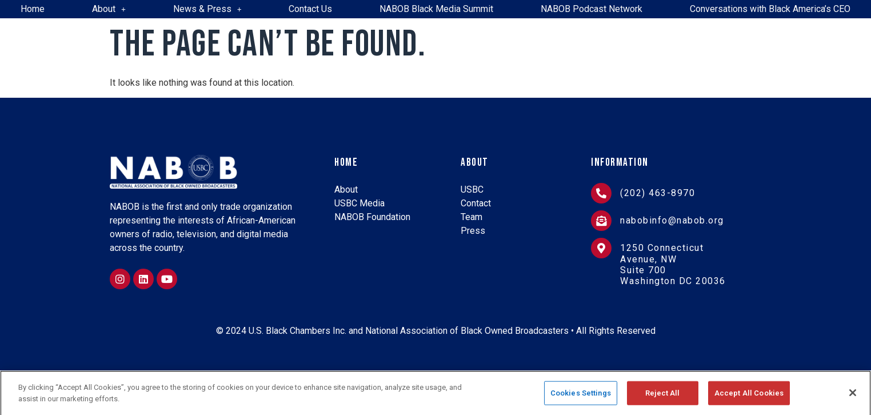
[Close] (852, 401)
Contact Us (310, 8)
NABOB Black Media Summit (436, 8)
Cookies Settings (580, 401)
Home (33, 8)
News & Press (207, 8)
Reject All (662, 401)
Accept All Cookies (749, 401)
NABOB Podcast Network (591, 8)
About (109, 8)
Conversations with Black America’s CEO (770, 8)
